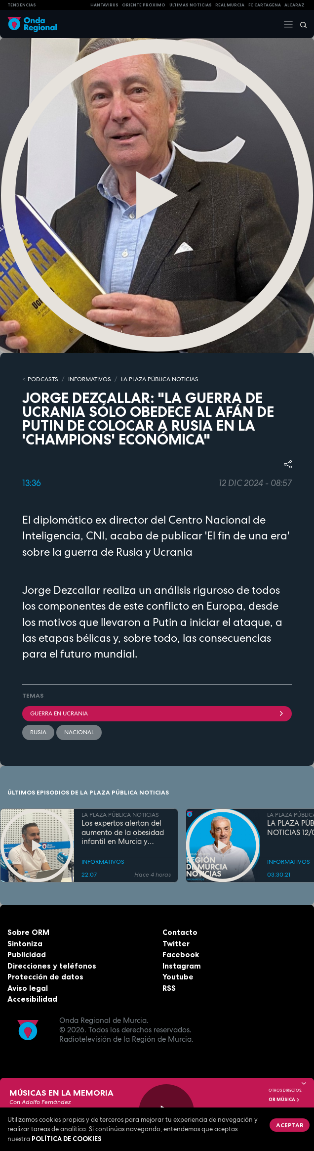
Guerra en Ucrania (157, 713)
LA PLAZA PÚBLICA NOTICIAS (159, 379)
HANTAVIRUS (104, 4)
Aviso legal (27, 988)
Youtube (178, 976)
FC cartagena (264, 4)
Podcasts (43, 379)
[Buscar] (300, 24)
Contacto (179, 932)
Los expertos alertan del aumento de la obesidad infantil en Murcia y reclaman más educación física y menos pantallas (123, 832)
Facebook (180, 954)
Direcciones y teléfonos (51, 966)
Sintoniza (24, 943)
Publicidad (26, 954)
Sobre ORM (28, 932)
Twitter (176, 943)
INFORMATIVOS (89, 379)
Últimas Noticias (190, 4)
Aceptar (290, 1125)
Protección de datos (45, 976)
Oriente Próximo (143, 4)
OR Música (284, 1100)
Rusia (38, 732)
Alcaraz (294, 4)
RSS (169, 988)
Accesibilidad (32, 999)
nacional (79, 732)
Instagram (181, 966)
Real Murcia (229, 4)
